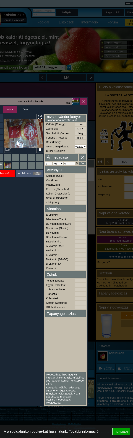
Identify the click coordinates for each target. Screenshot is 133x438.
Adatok (10, 109)
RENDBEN (121, 431)
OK (83, 163)
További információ (83, 431)
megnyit (72, 374)
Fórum (25, 109)
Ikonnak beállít (8, 149)
